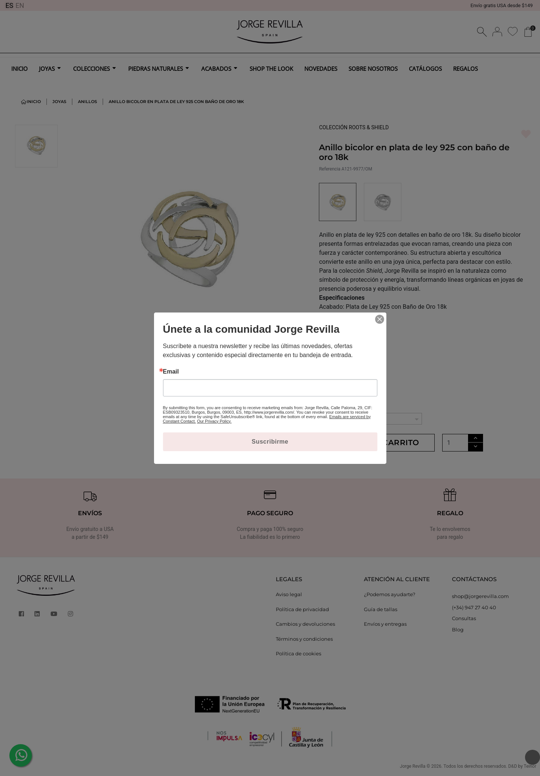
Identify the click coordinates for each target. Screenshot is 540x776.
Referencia (329, 169)
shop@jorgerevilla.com (480, 596)
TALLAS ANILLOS (343, 405)
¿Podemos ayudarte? (389, 594)
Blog (458, 629)
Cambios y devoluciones (305, 624)
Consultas (464, 618)
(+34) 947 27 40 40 (474, 607)
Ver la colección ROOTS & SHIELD (352, 365)
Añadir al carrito (376, 442)
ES (9, 5)
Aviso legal (289, 594)
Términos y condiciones (304, 639)
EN (19, 5)
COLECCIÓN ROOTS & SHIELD (354, 127)
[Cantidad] (455, 443)
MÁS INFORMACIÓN (348, 327)
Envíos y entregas (385, 624)
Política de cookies (298, 653)
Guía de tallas (380, 609)
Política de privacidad (302, 609)
